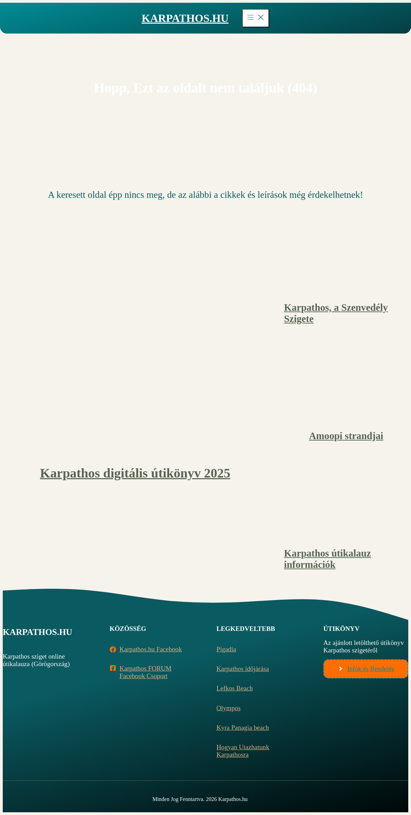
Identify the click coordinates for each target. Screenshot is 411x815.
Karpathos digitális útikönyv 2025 (135, 473)
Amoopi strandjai (346, 435)
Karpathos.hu (185, 18)
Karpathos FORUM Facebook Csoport (146, 672)
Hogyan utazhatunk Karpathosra (242, 750)
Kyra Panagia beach (242, 727)
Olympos (228, 708)
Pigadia (226, 649)
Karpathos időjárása (242, 668)
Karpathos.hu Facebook (151, 649)
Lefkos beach (234, 688)
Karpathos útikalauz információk (327, 559)
